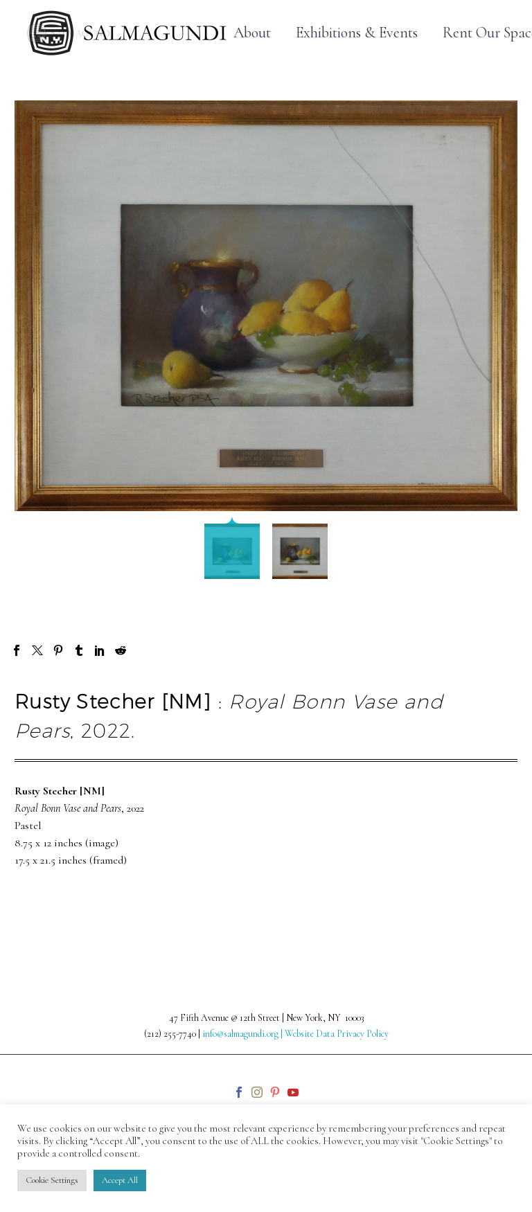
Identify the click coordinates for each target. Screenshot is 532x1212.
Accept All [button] (120, 1180)
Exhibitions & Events (357, 33)
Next (492, 904)
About (252, 33)
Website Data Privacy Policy (337, 1034)
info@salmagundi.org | (243, 1034)
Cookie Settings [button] (52, 1180)
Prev (39, 904)
